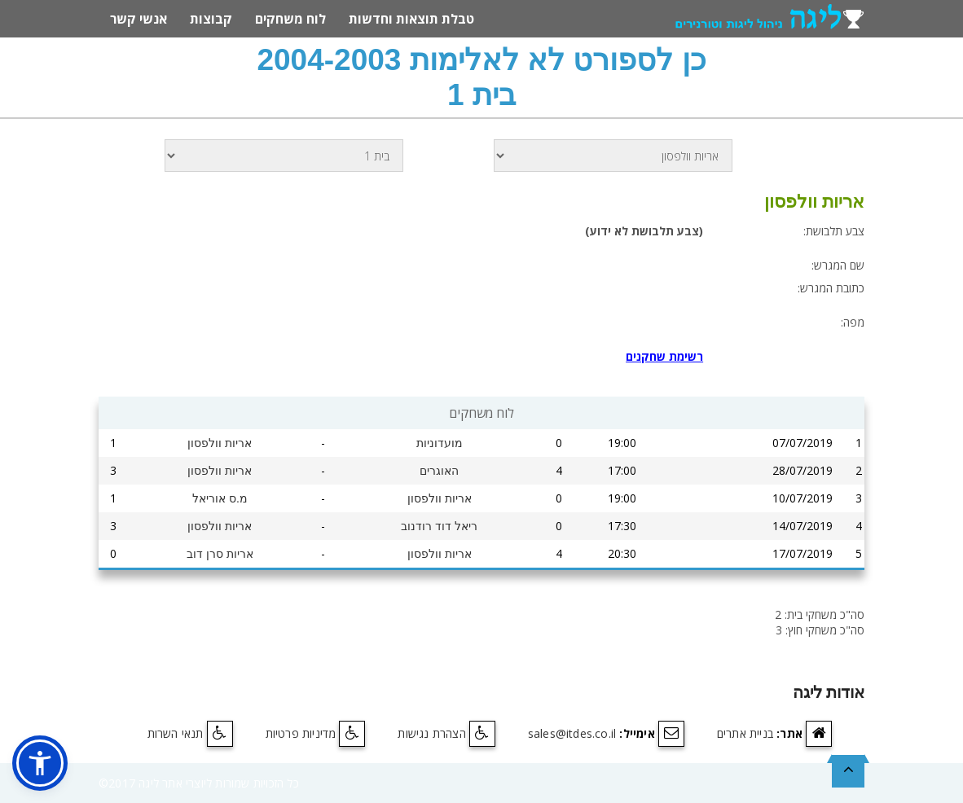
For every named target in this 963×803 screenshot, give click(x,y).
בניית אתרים (745, 733)
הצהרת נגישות (431, 733)
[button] (40, 763)
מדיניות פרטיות (301, 733)
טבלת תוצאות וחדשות (411, 19)
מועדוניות (439, 443)
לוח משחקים (290, 19)
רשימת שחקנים (664, 356)
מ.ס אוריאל (220, 498)
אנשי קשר (138, 19)
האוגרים (439, 470)
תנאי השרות (175, 733)
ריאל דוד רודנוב (439, 526)
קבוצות (211, 19)
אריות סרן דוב (220, 553)
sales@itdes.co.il (572, 733)
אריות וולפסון (219, 443)
